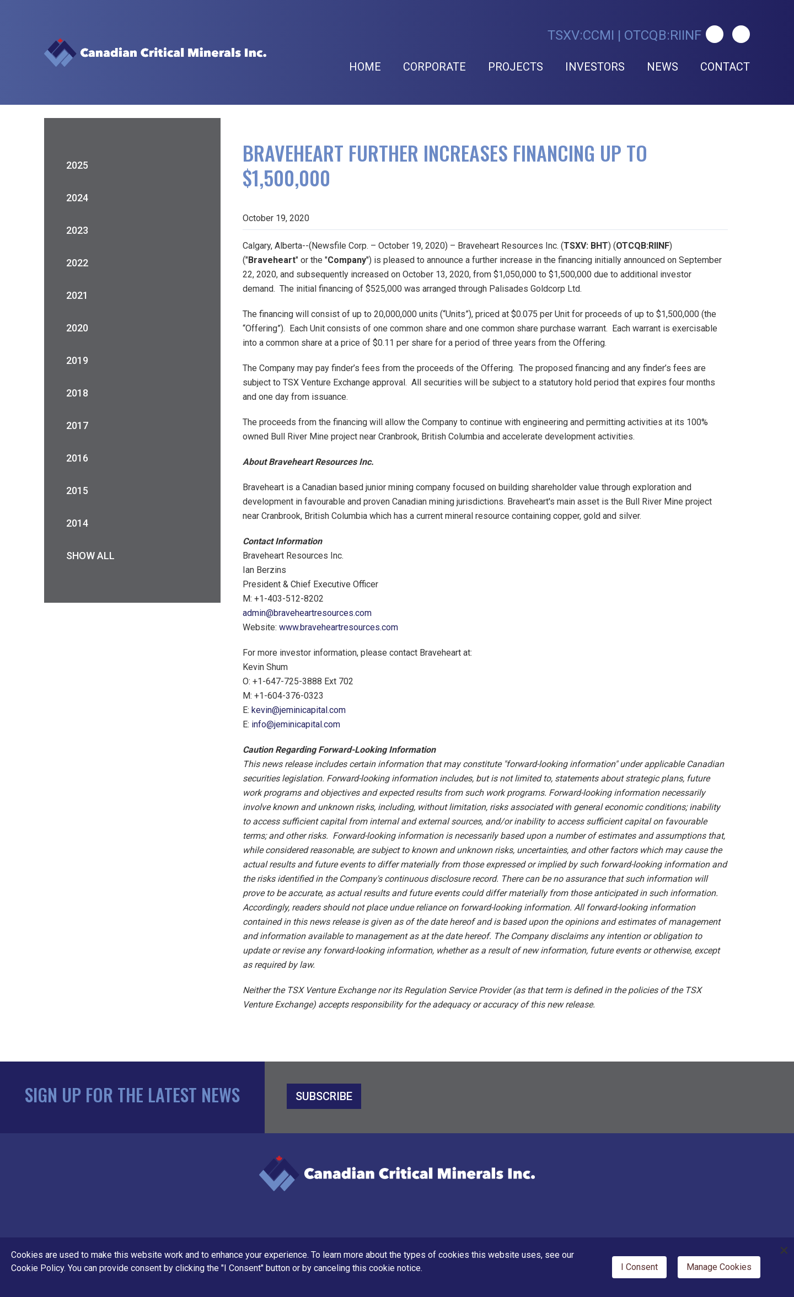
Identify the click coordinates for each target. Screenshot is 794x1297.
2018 (77, 393)
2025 (77, 165)
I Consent (639, 1267)
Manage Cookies (719, 1267)
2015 (77, 490)
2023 (77, 230)
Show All (90, 555)
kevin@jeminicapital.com (298, 710)
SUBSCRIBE (324, 1096)
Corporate (434, 66)
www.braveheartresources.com (338, 627)
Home (365, 66)
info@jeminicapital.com (295, 724)
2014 (77, 523)
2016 (77, 458)
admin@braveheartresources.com (307, 613)
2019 (77, 360)
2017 (77, 425)
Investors (595, 66)
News (662, 66)
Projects (515, 66)
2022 (77, 263)
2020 (77, 328)
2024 (77, 197)
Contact (725, 66)
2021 (77, 295)
